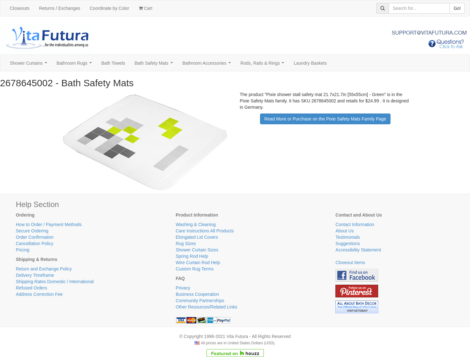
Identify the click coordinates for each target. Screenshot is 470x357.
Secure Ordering (32, 230)
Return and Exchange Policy (44, 268)
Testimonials (347, 237)
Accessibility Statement (358, 249)
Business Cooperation (197, 294)
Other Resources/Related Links (207, 306)
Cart (145, 8)
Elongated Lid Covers (197, 237)
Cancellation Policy (34, 243)
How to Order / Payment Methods (49, 224)
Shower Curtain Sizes (197, 249)
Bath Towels (113, 63)
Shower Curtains (29, 65)
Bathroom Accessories (207, 65)
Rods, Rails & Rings (263, 65)
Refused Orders (31, 287)
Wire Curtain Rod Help (198, 262)
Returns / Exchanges (59, 8)
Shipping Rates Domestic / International (55, 281)
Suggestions (347, 243)
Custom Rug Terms (195, 268)
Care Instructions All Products (205, 230)
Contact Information (354, 224)
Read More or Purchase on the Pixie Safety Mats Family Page (325, 118)
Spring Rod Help (192, 256)
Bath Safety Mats (155, 65)
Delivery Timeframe (35, 275)
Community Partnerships (200, 300)
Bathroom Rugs (75, 65)
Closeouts (19, 8)
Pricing (22, 249)
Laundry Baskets (310, 63)
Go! (457, 8)
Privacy (183, 287)
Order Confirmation (35, 237)
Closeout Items (350, 262)
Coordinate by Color (109, 8)
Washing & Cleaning (196, 224)
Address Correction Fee (39, 294)
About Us (344, 230)
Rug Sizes (186, 243)
